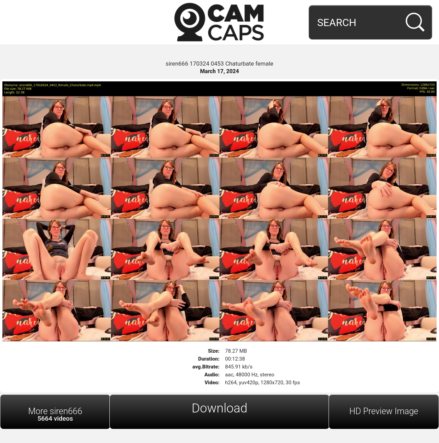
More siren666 (55, 414)
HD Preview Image (383, 411)
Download (220, 408)
